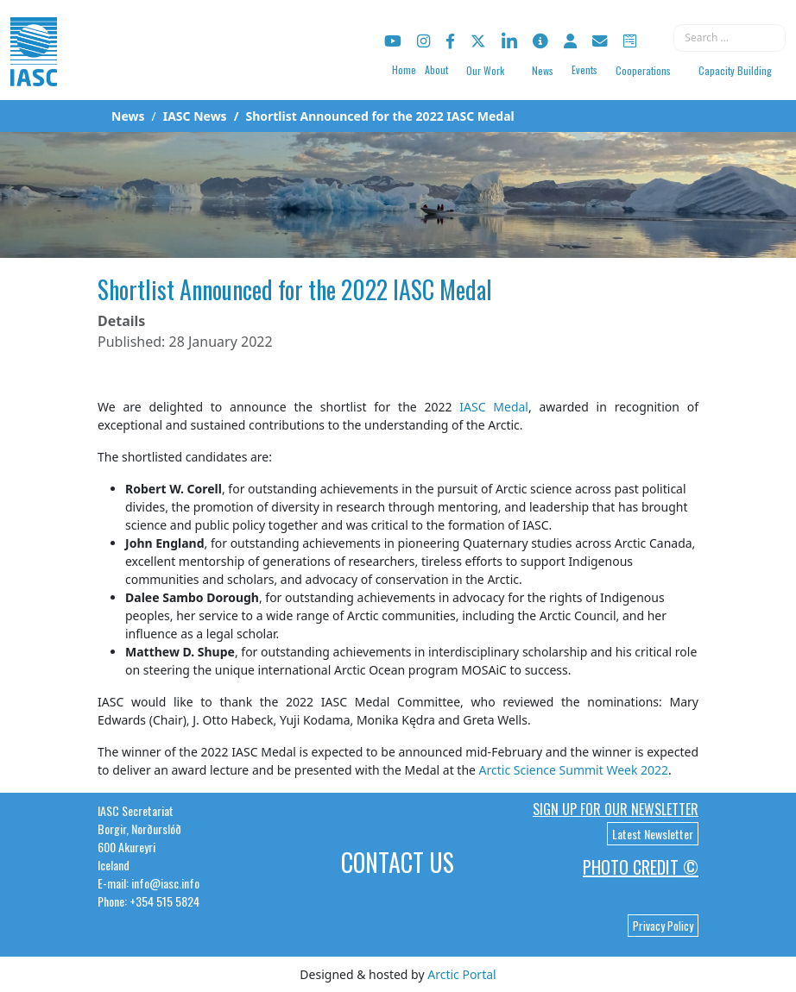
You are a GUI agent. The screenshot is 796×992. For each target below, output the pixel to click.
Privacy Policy (663, 925)
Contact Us (397, 862)
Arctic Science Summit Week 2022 (574, 770)
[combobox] (729, 38)
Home (404, 69)
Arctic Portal (461, 974)
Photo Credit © (640, 867)
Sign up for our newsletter (615, 809)
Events (584, 69)
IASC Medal (493, 407)
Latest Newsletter (652, 834)
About (436, 69)
